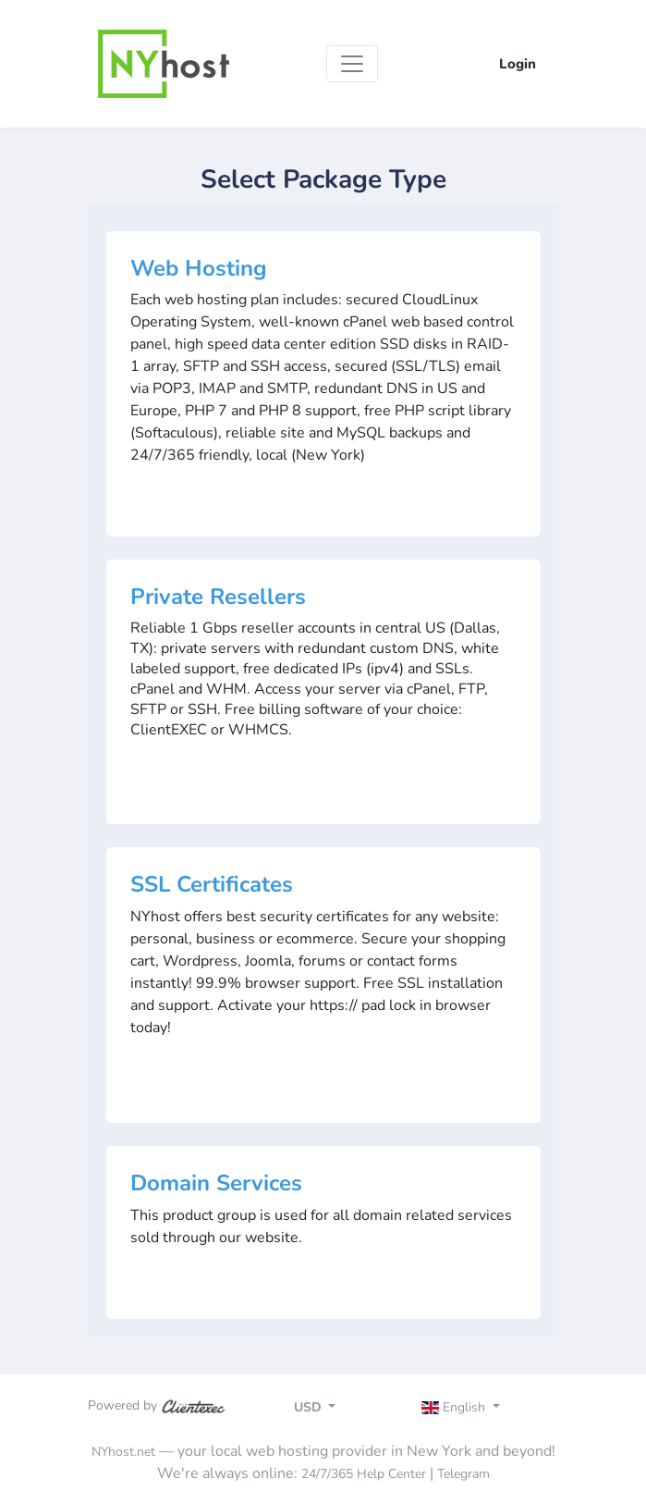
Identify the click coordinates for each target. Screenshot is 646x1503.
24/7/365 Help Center (363, 1474)
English (455, 1407)
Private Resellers (218, 596)
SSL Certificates (211, 884)
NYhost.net (123, 1451)
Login (517, 64)
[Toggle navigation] (352, 63)
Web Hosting (198, 268)
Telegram (463, 1474)
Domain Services (216, 1183)
